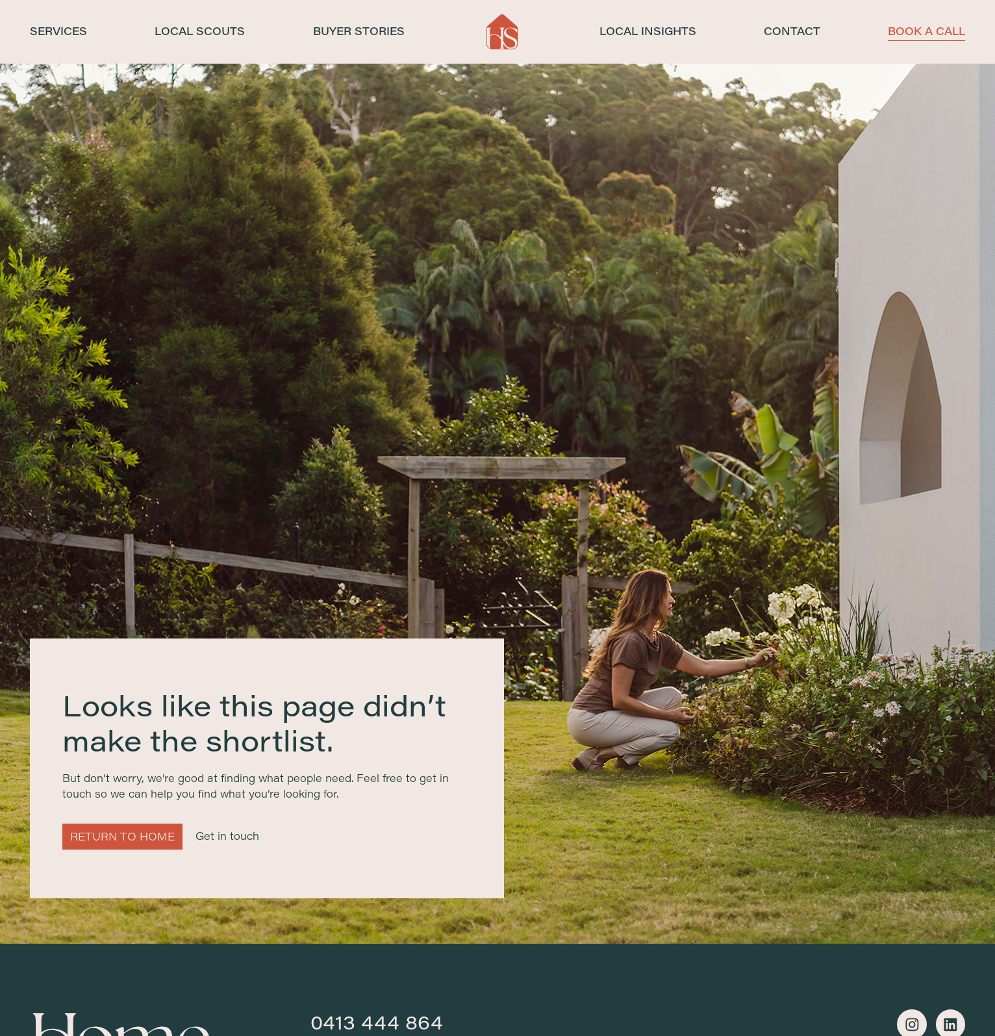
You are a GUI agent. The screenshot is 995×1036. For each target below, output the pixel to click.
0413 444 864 (376, 1022)
